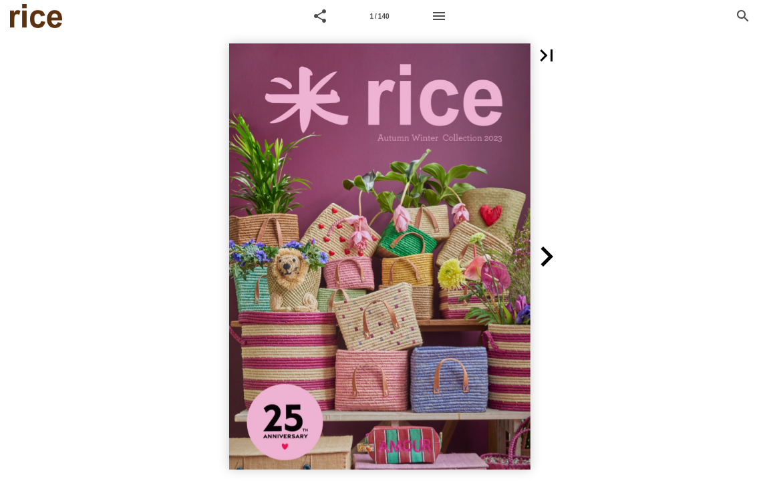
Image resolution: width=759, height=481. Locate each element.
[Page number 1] (379, 16)
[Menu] (439, 16)
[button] (320, 16)
